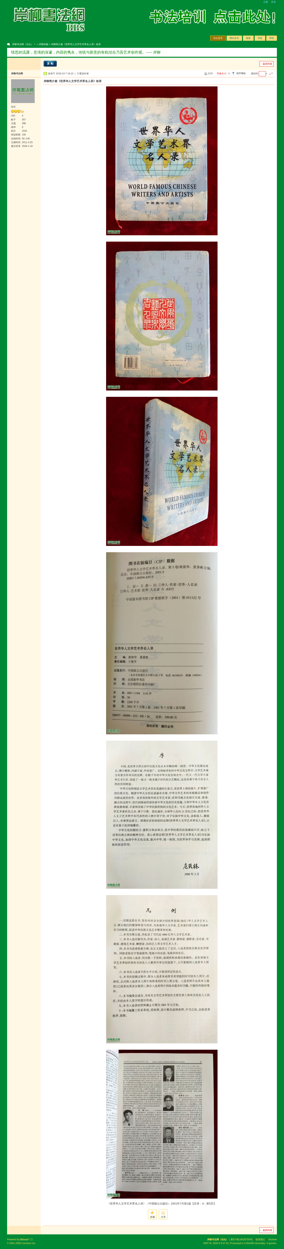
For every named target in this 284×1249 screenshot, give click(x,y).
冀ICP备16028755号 (241, 1239)
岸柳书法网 (17, 73)
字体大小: (222, 73)
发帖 (50, 63)
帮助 (271, 38)
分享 (163, 1217)
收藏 (152, 1217)
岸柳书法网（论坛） (22, 44)
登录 (273, 2)
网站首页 (234, 38)
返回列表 (267, 63)
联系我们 (260, 1239)
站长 (13, 106)
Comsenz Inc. (28, 1243)
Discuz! (24, 1239)
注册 (265, 2)
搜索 (248, 38)
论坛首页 (218, 38)
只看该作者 (83, 73)
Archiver (272, 1239)
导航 (260, 38)
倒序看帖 (241, 73)
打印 (210, 73)
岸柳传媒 (43, 44)
